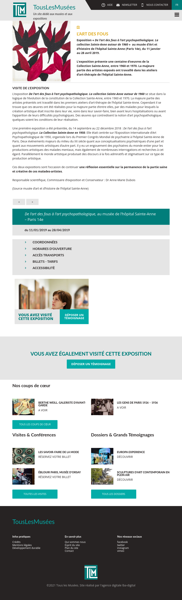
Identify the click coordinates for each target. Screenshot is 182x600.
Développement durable (26, 548)
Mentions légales (22, 545)
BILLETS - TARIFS (45, 261)
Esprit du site (72, 545)
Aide (110, 5)
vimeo (120, 551)
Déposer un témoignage (91, 364)
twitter (121, 545)
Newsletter (129, 5)
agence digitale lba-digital (118, 585)
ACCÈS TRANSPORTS (48, 255)
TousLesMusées (54, 7)
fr (176, 5)
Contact (69, 551)
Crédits (16, 542)
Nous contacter (157, 5)
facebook (122, 542)
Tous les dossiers (113, 494)
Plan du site (71, 548)
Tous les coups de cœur (35, 424)
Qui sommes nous (75, 542)
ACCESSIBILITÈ (44, 268)
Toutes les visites (34, 494)
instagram (123, 548)
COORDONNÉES (45, 242)
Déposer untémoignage (74, 316)
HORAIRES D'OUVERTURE (52, 249)
